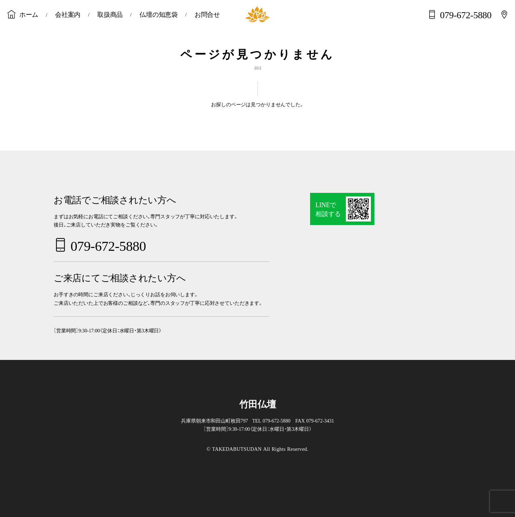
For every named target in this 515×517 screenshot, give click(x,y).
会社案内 (67, 14)
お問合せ (207, 14)
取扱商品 (110, 14)
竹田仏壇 (257, 403)
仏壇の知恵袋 (158, 14)
